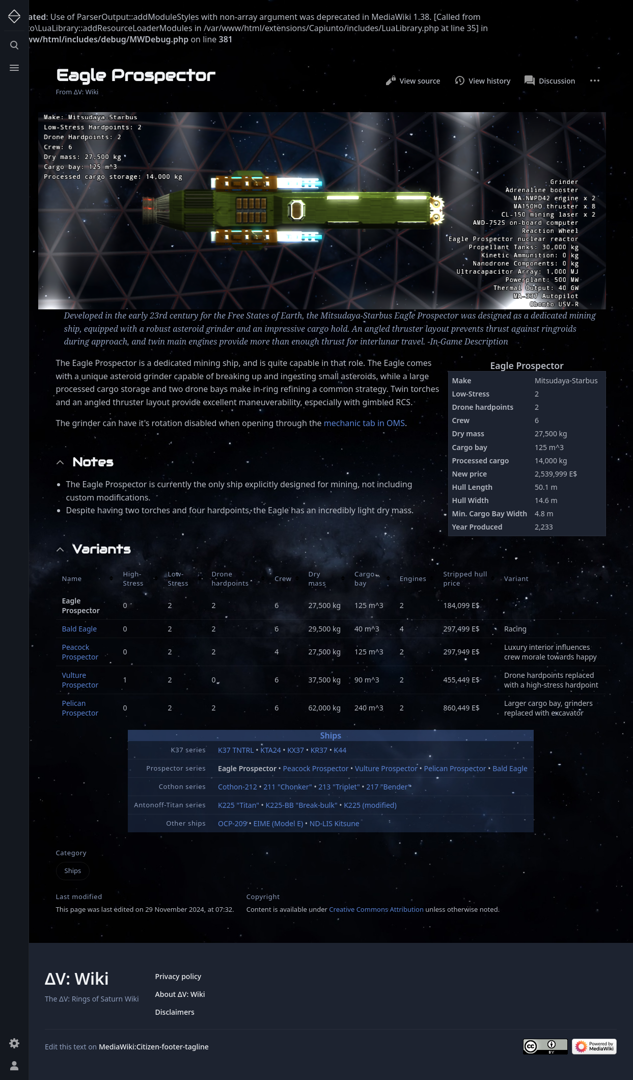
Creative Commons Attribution (376, 909)
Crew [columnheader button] (282, 578)
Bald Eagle (79, 629)
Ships (330, 735)
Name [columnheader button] (72, 578)
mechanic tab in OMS (364, 423)
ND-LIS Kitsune (335, 823)
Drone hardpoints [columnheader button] (230, 578)
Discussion (550, 80)
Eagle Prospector (526, 365)
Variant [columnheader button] (516, 578)
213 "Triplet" (339, 787)
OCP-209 (232, 823)
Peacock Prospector (80, 652)
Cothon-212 (237, 787)
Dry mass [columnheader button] (317, 578)
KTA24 (270, 750)
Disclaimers (175, 1012)
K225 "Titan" (238, 805)
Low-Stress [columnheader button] (178, 578)
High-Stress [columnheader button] (133, 578)
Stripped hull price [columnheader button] (465, 578)
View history (483, 80)
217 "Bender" (388, 787)
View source (413, 80)
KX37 (295, 750)
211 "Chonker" (287, 787)
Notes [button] (92, 462)
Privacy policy (178, 976)
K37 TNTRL (236, 750)
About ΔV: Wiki (180, 994)
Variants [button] (101, 549)
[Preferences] (14, 1043)
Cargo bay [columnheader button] (364, 578)
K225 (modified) (370, 805)
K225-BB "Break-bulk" (302, 805)
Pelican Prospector (80, 708)
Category (71, 853)
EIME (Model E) (278, 823)
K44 (340, 750)
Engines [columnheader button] (413, 578)
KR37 (319, 750)
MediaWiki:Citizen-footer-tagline (154, 1046)
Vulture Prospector (80, 680)
